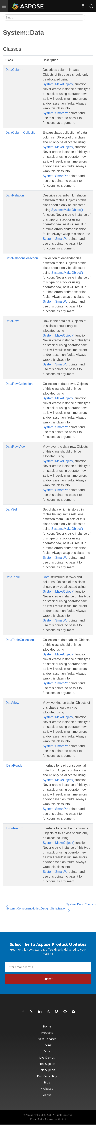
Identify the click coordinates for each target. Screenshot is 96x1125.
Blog (47, 1082)
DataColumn (14, 69)
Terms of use (51, 1119)
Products (47, 1032)
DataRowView (15, 446)
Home (47, 1026)
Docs (47, 1051)
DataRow (12, 321)
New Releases (47, 1039)
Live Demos (47, 1057)
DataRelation (14, 195)
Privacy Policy (37, 1119)
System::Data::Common (81, 907)
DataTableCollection (19, 640)
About (47, 1095)
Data (46, 577)
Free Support (47, 1064)
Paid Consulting (47, 1076)
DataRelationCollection (21, 258)
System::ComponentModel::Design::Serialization (36, 907)
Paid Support (47, 1070)
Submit (48, 979)
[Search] (44, 17)
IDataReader (14, 765)
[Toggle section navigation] (89, 17)
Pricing (47, 1045)
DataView (12, 702)
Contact (62, 1119)
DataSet (11, 509)
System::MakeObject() (58, 84)
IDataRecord (14, 828)
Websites (47, 1088)
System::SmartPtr (55, 113)
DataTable (12, 577)
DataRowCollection (19, 384)
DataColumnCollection (21, 132)
